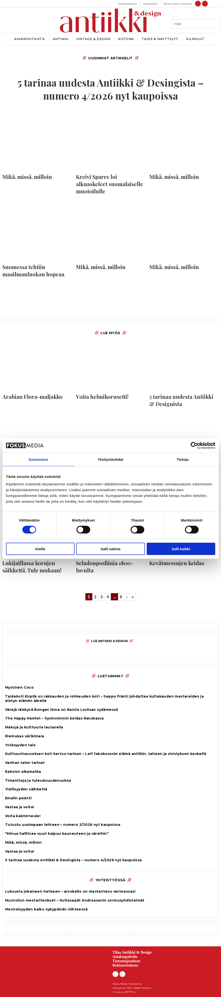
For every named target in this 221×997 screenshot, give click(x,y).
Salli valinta (110, 549)
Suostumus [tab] (38, 459)
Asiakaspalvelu (125, 957)
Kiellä (40, 549)
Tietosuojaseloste (126, 961)
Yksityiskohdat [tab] (110, 459)
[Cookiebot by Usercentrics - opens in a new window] (194, 445)
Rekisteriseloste (125, 965)
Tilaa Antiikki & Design (132, 952)
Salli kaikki (181, 549)
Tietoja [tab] (183, 459)
